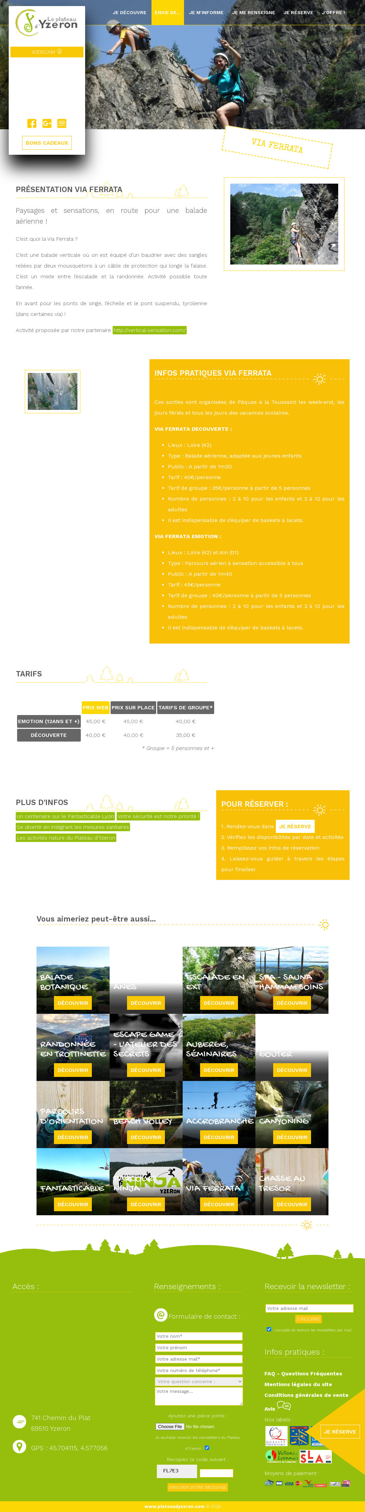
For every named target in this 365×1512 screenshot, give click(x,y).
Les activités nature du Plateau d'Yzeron (66, 838)
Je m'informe (206, 12)
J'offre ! (333, 12)
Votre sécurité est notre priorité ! (158, 816)
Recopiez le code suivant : (198, 1459)
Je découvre (129, 12)
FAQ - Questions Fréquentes (303, 1373)
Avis (277, 1409)
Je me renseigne (253, 12)
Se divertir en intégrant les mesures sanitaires (73, 827)
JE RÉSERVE (295, 826)
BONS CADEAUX (47, 143)
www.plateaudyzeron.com (174, 1506)
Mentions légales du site (298, 1384)
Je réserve (298, 12)
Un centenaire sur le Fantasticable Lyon (65, 816)
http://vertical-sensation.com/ (150, 330)
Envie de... (168, 12)
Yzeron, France (46, 88)
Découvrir (73, 1003)
